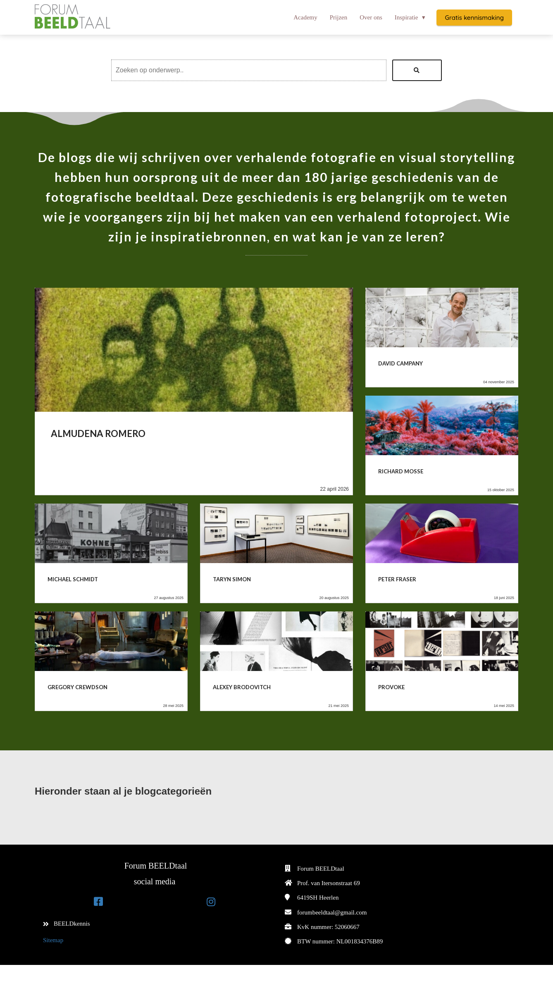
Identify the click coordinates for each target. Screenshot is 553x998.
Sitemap (53, 940)
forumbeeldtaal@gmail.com (332, 912)
